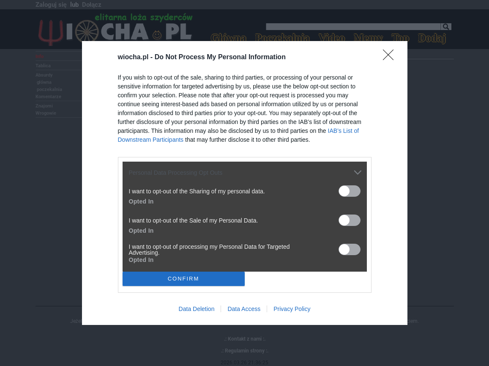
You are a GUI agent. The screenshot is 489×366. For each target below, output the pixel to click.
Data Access (243, 308)
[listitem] (245, 172)
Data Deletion (197, 308)
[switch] (350, 191)
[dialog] (244, 183)
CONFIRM (183, 278)
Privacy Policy (291, 308)
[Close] (391, 58)
